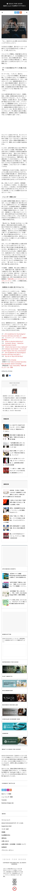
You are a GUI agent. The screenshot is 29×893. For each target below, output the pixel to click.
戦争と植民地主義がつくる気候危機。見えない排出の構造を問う (17, 528)
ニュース (22, 30)
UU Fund (12, 772)
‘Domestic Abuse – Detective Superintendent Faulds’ (12, 344)
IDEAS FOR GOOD (14, 859)
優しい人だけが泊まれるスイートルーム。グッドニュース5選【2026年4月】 (17, 536)
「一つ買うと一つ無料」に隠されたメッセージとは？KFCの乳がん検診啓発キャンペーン (17, 471)
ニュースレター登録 (7, 797)
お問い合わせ (5, 841)
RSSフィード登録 (6, 794)
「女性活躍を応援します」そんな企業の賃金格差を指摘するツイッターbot (17, 445)
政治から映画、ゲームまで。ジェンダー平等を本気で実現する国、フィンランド (17, 453)
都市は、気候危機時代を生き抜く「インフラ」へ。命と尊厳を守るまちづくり (17, 510)
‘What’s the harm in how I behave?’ (16, 347)
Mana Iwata (18, 410)
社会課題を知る (6, 835)
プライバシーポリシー (8, 850)
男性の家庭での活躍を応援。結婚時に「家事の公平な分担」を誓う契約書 (17, 437)
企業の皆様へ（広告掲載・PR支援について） (14, 844)
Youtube (4, 800)
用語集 (3, 832)
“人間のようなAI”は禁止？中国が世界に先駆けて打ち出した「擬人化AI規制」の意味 (18, 502)
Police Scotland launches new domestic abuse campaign (14, 363)
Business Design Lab (8, 803)
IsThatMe (13, 360)
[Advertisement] (14, 556)
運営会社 (4, 838)
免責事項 (4, 847)
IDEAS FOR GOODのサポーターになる (12, 823)
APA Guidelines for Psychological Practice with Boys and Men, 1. (14, 353)
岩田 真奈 (15, 30)
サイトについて (6, 820)
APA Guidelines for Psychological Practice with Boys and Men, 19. (13, 335)
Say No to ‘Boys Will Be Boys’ (14, 356)
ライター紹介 (5, 829)
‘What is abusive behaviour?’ (14, 341)
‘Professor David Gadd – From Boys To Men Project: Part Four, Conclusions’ (14, 350)
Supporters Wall (6, 826)
